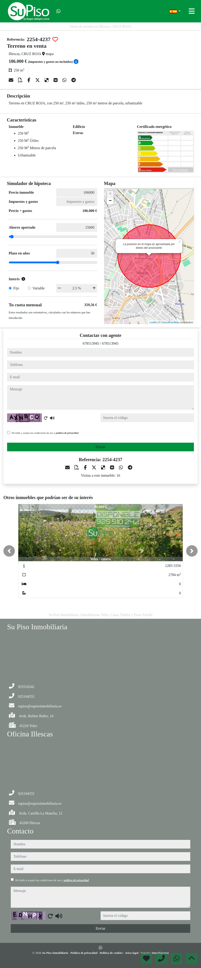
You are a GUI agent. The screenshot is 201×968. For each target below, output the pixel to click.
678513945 (91, 343)
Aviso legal (132, 953)
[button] (9, 551)
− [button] (110, 201)
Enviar (100, 447)
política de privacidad (67, 432)
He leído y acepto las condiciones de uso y (45, 432)
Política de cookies (111, 953)
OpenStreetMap (170, 322)
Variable (38, 288)
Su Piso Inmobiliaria (55, 953)
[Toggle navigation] (191, 11)
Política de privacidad (84, 953)
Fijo (16, 288)
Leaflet (153, 322)
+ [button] (110, 194)
